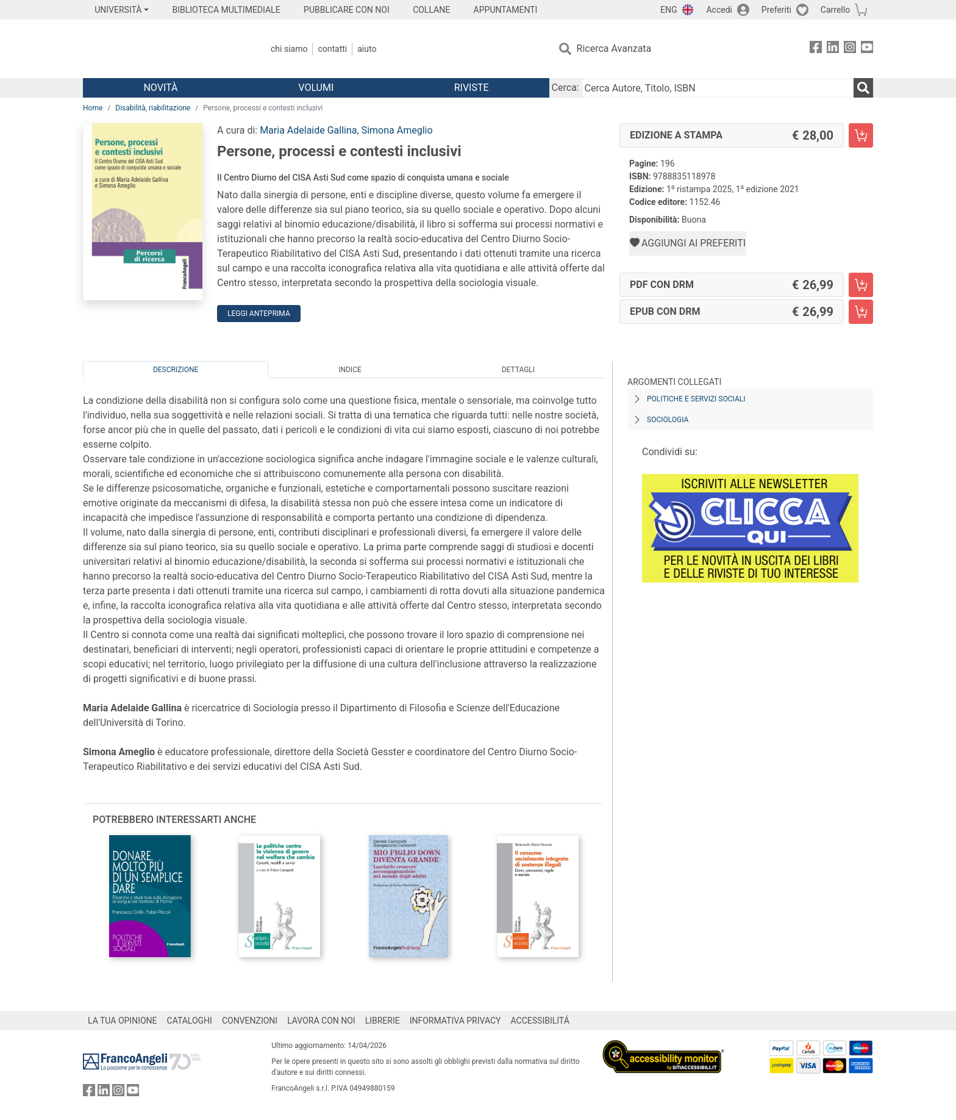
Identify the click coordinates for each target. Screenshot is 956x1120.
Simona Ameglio (397, 130)
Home (92, 108)
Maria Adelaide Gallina (308, 130)
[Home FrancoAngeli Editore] (163, 49)
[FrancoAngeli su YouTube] (867, 49)
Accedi (719, 10)
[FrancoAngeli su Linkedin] (833, 49)
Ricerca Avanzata (614, 48)
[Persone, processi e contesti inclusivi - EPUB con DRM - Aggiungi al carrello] (861, 312)
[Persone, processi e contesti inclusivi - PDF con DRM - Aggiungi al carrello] (861, 285)
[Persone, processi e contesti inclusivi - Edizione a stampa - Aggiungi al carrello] (861, 135)
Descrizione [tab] (175, 369)
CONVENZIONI (249, 1020)
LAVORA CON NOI (321, 1020)
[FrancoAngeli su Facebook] (816, 49)
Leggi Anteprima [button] (258, 313)
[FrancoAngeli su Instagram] (850, 49)
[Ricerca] (863, 88)
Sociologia (667, 419)
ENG (668, 10)
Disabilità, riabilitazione (152, 108)
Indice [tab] (350, 369)
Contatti (332, 49)
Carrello (835, 10)
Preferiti (776, 10)
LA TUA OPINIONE (122, 1020)
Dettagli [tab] (518, 369)
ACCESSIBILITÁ (540, 1020)
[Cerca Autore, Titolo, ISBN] (718, 88)
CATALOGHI (189, 1020)
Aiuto (366, 49)
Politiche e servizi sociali (696, 399)
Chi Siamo (289, 49)
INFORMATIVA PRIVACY (455, 1020)
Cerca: (565, 87)
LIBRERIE (382, 1020)
